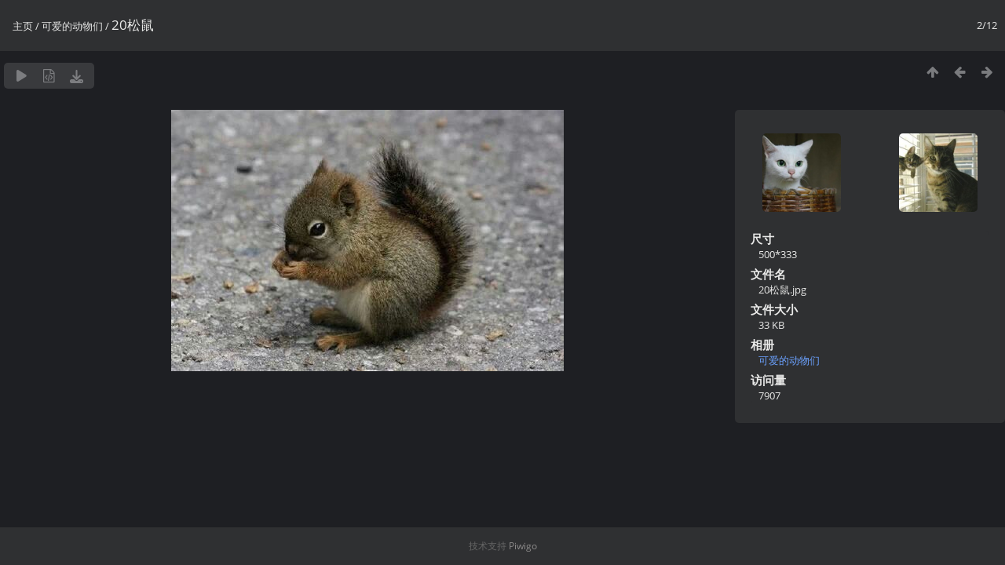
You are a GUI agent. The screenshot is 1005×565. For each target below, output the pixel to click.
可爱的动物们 (72, 26)
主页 (23, 26)
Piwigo (523, 545)
